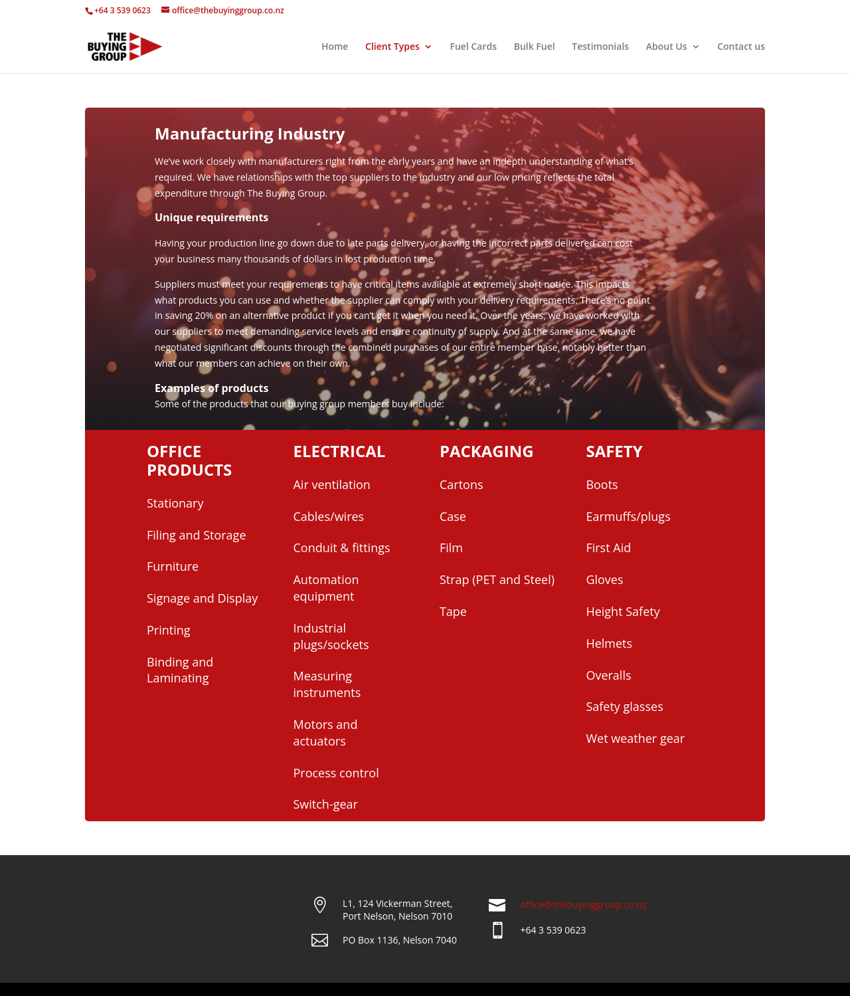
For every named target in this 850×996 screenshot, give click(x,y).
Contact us (741, 47)
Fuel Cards (473, 47)
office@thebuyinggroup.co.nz (583, 904)
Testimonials (600, 47)
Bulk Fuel (534, 47)
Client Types (392, 47)
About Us (666, 47)
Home (335, 47)
